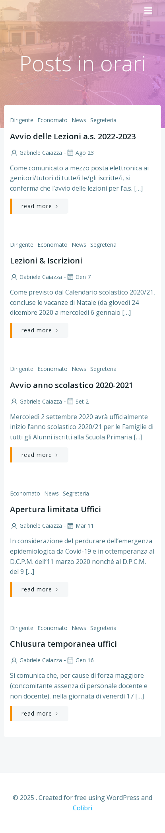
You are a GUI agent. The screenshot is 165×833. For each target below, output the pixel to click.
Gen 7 (78, 277)
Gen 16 (80, 660)
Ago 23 (80, 152)
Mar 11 (80, 525)
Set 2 (77, 401)
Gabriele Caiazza (36, 152)
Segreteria (103, 120)
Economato (52, 120)
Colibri (82, 808)
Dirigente (21, 120)
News (79, 120)
